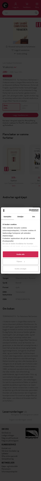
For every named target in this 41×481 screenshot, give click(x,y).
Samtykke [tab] (7, 216)
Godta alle (21, 254)
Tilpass (20, 261)
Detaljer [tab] (20, 216)
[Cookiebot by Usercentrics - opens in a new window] (29, 210)
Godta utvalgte (20, 269)
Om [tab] (33, 216)
